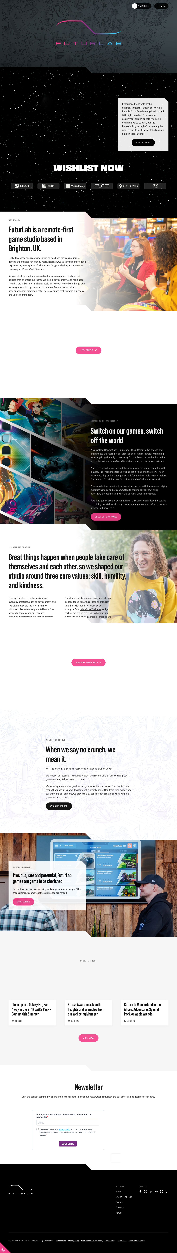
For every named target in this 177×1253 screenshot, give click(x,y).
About (119, 1191)
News (118, 1212)
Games (119, 1202)
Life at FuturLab (124, 1196)
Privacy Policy (73, 1240)
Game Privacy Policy (136, 1240)
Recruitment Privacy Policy (92, 1240)
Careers (120, 1207)
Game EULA (122, 1240)
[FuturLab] (21, 1206)
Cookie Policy (110, 1240)
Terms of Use (61, 1240)
